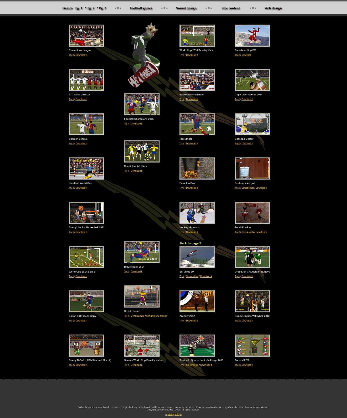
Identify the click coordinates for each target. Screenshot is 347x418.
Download (246, 55)
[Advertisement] (173, 394)
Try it (71, 55)
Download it (81, 55)
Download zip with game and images (149, 316)
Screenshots (247, 188)
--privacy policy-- (173, 414)
